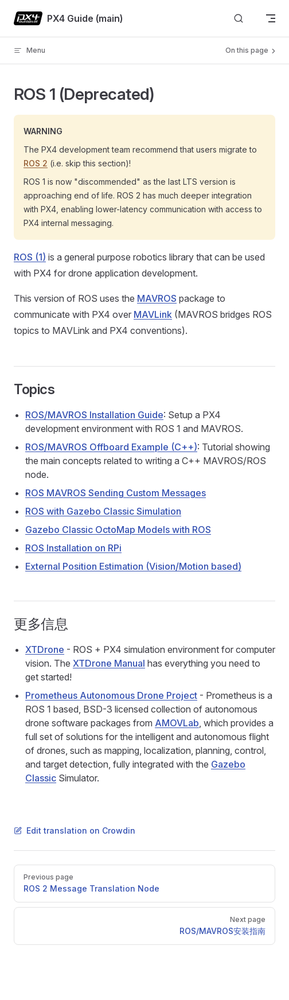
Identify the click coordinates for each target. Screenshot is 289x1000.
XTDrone (44, 649)
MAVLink (153, 314)
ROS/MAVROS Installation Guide (94, 415)
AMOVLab (177, 723)
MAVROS (157, 298)
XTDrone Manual (109, 663)
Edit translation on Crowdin (74, 830)
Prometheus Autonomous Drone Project (111, 695)
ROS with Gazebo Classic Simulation (103, 511)
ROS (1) (30, 257)
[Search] (238, 18)
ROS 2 (36, 163)
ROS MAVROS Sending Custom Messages (115, 493)
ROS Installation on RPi (73, 548)
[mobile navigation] (270, 18)
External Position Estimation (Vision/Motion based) (133, 566)
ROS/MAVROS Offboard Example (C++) (111, 447)
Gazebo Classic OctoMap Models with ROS (118, 529)
